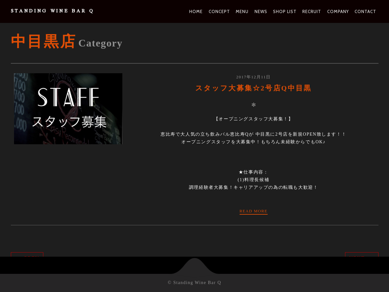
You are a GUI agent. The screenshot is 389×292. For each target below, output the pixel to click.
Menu (242, 11)
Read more (254, 211)
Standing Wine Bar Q (52, 11)
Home (196, 11)
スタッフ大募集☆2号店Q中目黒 (253, 88)
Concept (219, 11)
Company (338, 11)
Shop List (285, 11)
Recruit (311, 11)
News (261, 11)
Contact (365, 11)
